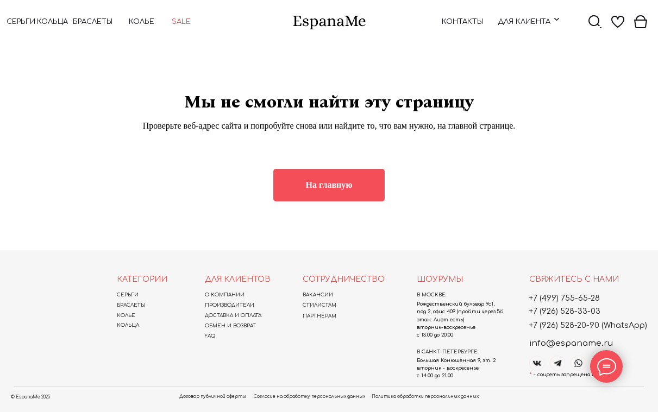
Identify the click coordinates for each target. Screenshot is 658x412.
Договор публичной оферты (212, 396)
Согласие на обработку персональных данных (309, 396)
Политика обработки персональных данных (425, 396)
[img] (329, 22)
